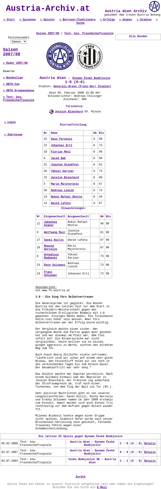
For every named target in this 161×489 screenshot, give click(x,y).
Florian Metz (61, 152)
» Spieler (47, 19)
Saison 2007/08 (11, 51)
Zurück (80, 476)
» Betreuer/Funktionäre (77, 19)
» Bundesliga (13, 77)
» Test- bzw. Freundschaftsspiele (18, 98)
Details (150, 443)
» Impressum (13, 134)
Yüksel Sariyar (62, 171)
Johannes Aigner (50, 224)
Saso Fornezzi (61, 139)
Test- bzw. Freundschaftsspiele (89, 33)
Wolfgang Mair (54, 232)
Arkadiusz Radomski (51, 256)
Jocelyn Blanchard (69, 111)
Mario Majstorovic (65, 184)
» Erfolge (107, 19)
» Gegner (125, 19)
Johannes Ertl (61, 145)
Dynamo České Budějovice (91, 78)
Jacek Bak (58, 158)
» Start (9, 19)
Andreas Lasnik (62, 190)
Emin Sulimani (54, 265)
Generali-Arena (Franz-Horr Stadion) (82, 86)
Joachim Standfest (65, 164)
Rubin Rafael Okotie (66, 196)
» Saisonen (27, 19)
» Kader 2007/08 (15, 63)
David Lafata (61, 203)
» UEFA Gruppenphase (18, 90)
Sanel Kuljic (54, 240)
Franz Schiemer (50, 274)
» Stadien (144, 19)
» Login (10, 122)
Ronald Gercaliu (50, 247)
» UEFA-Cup (11, 84)
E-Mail (102, 487)
